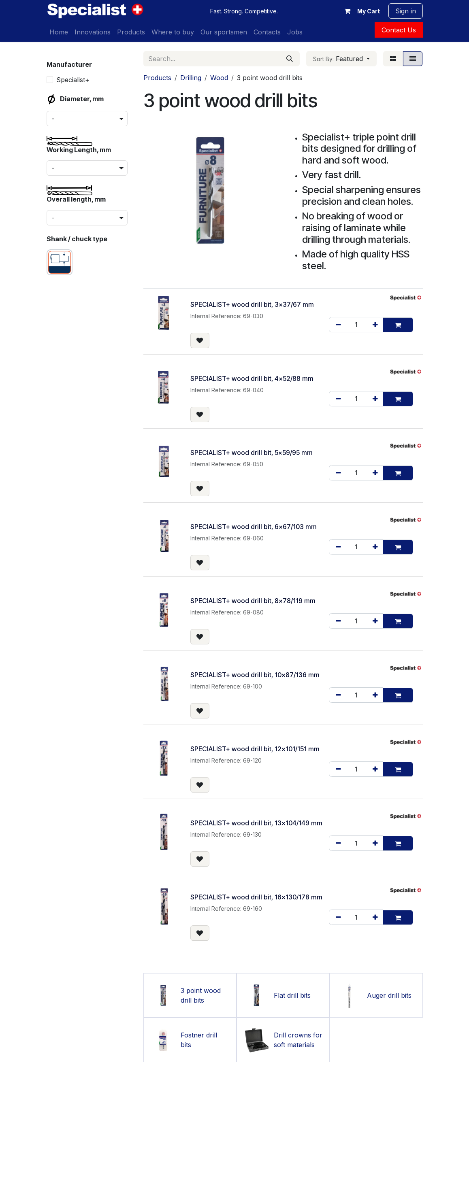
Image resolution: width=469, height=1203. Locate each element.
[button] (341, 58)
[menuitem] (58, 32)
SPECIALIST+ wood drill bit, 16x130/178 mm (256, 897)
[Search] (289, 58)
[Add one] (374, 324)
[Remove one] (337, 324)
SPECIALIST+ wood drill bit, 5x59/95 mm (251, 452)
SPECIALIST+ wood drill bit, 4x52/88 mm (251, 378)
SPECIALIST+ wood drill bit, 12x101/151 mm (255, 749)
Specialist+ (73, 80)
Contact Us (399, 30)
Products (157, 78)
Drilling (190, 78)
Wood (219, 78)
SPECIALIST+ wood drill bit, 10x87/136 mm (255, 675)
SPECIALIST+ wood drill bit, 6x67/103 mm (253, 527)
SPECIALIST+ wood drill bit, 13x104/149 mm (256, 823)
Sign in (405, 11)
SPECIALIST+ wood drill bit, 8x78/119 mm (253, 601)
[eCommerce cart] (360, 11)
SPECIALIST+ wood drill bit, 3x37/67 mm (252, 304)
